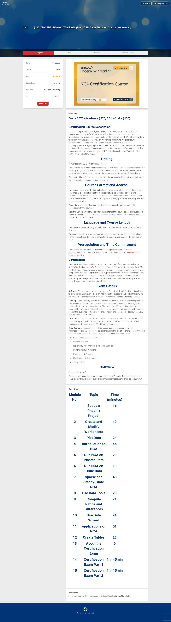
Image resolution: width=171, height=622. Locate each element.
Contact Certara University (85, 613)
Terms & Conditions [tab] (129, 53)
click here (89, 217)
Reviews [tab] (97, 53)
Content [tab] (68, 53)
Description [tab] (39, 53)
